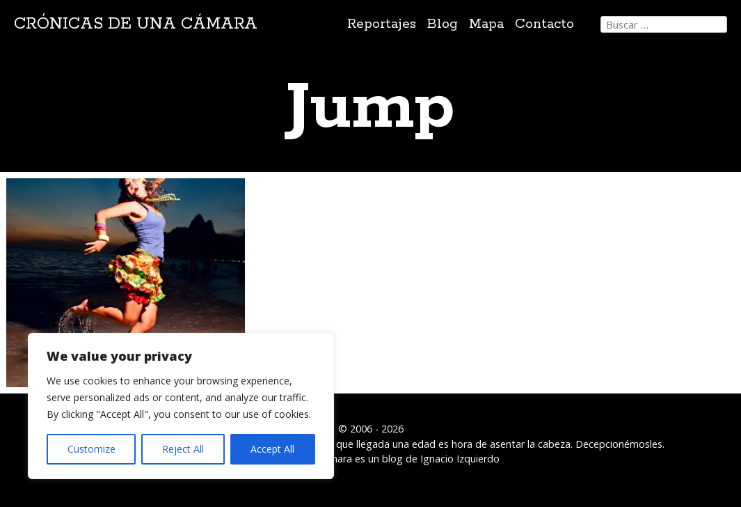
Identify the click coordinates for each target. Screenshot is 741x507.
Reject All (183, 448)
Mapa (486, 24)
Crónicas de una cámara (135, 24)
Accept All (272, 448)
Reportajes (381, 24)
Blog (442, 24)
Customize (91, 448)
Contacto (544, 24)
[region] (181, 406)
